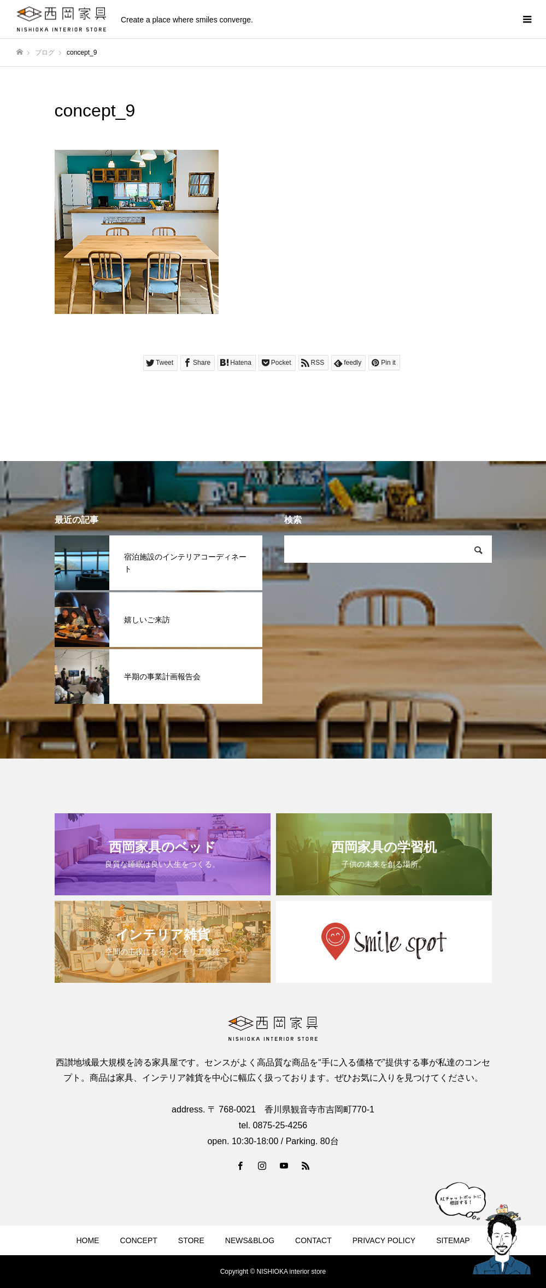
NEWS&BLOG (249, 1240)
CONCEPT (138, 1240)
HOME (87, 1240)
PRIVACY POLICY (384, 1240)
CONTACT (313, 1240)
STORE (191, 1240)
